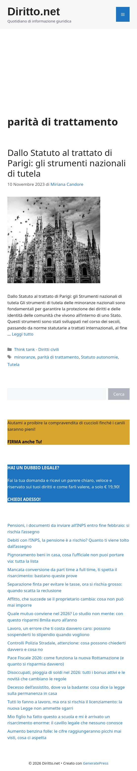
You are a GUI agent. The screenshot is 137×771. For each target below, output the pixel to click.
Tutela (13, 364)
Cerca (118, 394)
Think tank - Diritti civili (36, 349)
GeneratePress (95, 763)
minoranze (24, 357)
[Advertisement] (68, 66)
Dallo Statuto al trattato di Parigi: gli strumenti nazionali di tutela (66, 163)
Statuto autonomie (99, 357)
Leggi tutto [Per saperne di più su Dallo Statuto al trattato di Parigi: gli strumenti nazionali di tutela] (22, 334)
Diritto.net (33, 11)
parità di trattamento (58, 357)
